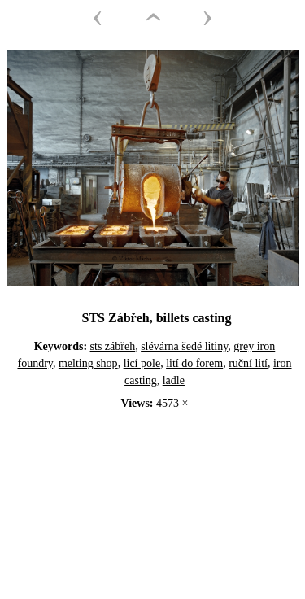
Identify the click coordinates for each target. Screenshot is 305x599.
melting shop (88, 363)
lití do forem (194, 363)
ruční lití (248, 363)
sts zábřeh (113, 346)
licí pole (142, 363)
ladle (174, 380)
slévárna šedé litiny (184, 346)
